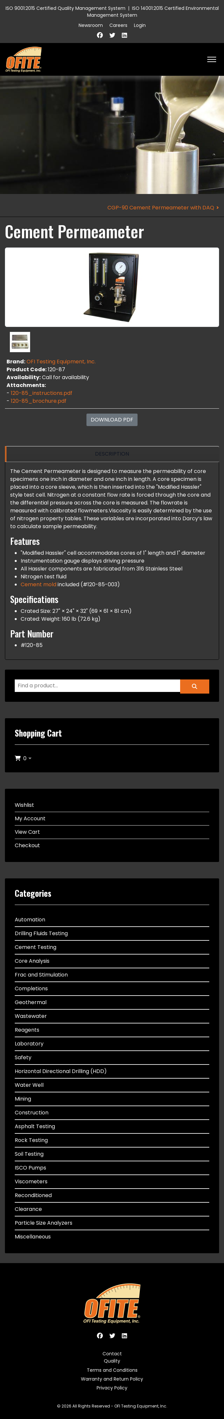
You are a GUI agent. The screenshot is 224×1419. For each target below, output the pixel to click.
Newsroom (91, 25)
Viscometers (31, 1181)
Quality (112, 1361)
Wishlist (24, 805)
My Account (30, 818)
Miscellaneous (33, 1236)
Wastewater (31, 1016)
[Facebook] (100, 35)
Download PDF (112, 419)
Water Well (29, 1085)
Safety (23, 1057)
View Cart (27, 832)
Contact (112, 1353)
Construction (31, 1112)
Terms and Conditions (112, 1370)
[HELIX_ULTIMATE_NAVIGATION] (211, 59)
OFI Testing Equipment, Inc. (61, 361)
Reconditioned (33, 1195)
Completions (31, 988)
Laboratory (29, 1043)
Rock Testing (31, 1140)
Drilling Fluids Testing (41, 933)
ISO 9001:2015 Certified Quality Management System (65, 8)
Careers (118, 25)
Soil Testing (29, 1154)
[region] (112, 454)
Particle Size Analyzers (43, 1223)
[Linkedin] (124, 35)
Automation (30, 919)
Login (140, 25)
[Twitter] (112, 35)
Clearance (28, 1209)
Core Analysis (32, 961)
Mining (23, 1099)
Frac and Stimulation (41, 974)
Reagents (27, 1030)
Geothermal (31, 1002)
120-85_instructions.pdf (41, 393)
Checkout (27, 845)
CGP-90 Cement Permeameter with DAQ (160, 207)
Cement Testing (35, 947)
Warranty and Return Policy (112, 1379)
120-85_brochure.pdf (38, 401)
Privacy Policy (112, 1388)
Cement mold (38, 584)
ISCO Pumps (30, 1168)
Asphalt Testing (35, 1126)
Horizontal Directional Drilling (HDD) (61, 1071)
